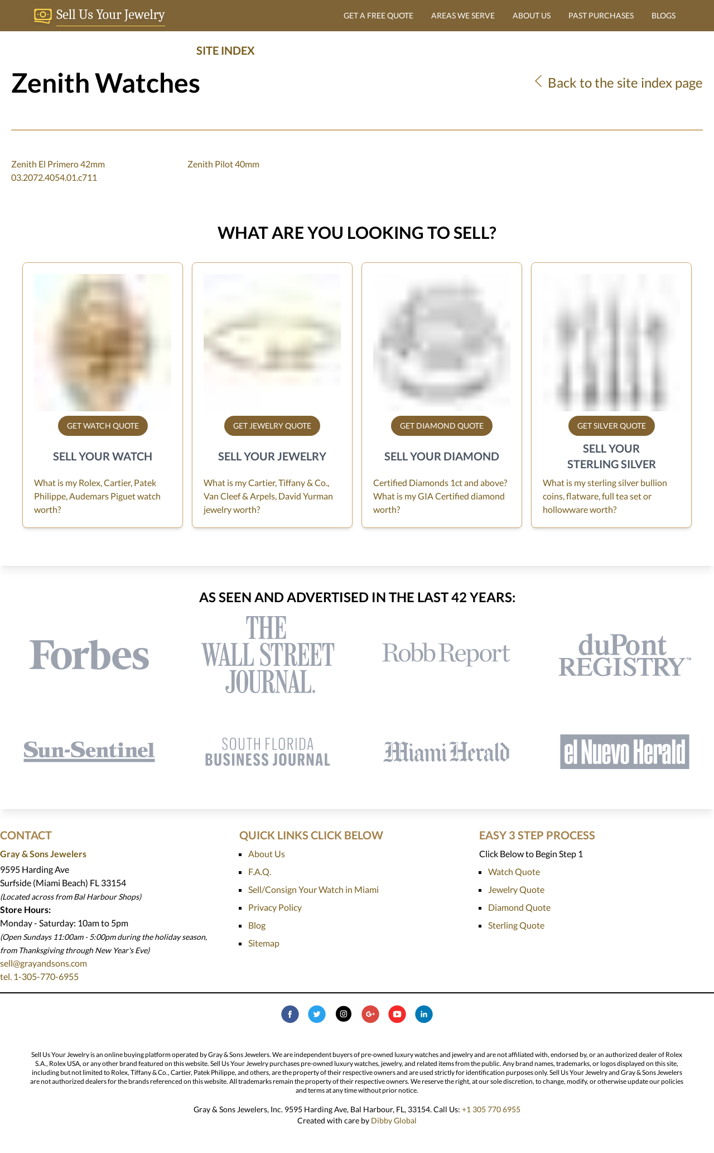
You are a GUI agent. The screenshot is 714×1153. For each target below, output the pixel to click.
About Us (266, 853)
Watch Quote (514, 871)
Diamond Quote (519, 907)
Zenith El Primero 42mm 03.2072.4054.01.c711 (58, 170)
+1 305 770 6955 (491, 1109)
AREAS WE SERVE (463, 15)
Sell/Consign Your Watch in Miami (313, 889)
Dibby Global (394, 1120)
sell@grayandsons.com (43, 963)
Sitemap (263, 943)
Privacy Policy (275, 907)
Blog (257, 925)
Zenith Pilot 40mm (223, 163)
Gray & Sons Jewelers (43, 853)
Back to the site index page (617, 82)
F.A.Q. (259, 871)
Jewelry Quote (516, 889)
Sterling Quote (516, 925)
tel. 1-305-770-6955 (39, 976)
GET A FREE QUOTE (378, 15)
